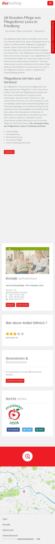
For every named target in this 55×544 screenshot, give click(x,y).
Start (5, 519)
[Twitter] (27, 430)
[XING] (40, 430)
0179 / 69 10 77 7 (16, 299)
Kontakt (6, 524)
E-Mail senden (22, 305)
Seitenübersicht (10, 535)
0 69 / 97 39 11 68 (16, 294)
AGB (38, 539)
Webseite (10, 305)
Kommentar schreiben (15, 381)
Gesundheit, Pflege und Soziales (19, 31)
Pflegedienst (39, 31)
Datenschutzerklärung (53, 31)
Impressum (53, 47)
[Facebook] (13, 430)
